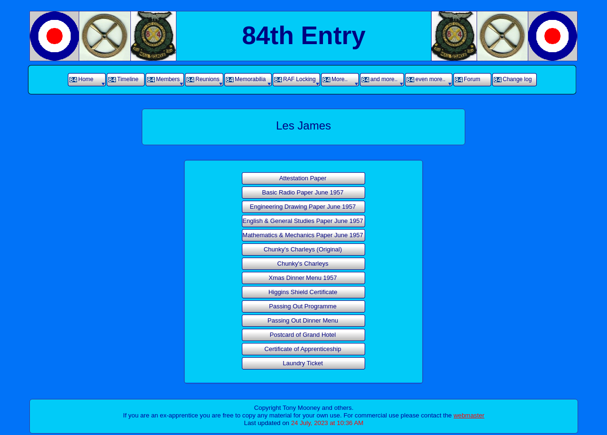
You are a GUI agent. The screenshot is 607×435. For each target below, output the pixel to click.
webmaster (468, 415)
